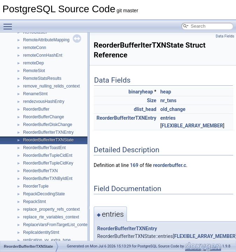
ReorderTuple (36, 186)
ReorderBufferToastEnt (44, 147)
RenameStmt (35, 93)
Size (151, 100)
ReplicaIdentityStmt (41, 232)
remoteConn (34, 47)
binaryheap (141, 91)
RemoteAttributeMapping (46, 39)
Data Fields (225, 36)
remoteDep (33, 63)
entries (168, 118)
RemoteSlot (34, 70)
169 (134, 165)
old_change (173, 109)
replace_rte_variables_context (51, 217)
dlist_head (145, 109)
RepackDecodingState (44, 193)
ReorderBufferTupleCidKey (48, 163)
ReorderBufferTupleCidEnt (47, 155)
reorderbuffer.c (169, 165)
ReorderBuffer (36, 109)
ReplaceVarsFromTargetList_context (57, 224)
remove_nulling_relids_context (51, 86)
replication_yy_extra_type (47, 240)
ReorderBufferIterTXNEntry (48, 132)
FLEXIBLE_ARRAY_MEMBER (192, 125)
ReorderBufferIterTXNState (48, 140)
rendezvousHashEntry (43, 101)
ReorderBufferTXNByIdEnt (47, 178)
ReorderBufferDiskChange (47, 124)
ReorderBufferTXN (40, 170)
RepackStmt (34, 201)
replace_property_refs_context (51, 209)
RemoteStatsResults (42, 78)
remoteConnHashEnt (42, 55)
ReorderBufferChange (43, 116)
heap (165, 91)
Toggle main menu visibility (9, 23)
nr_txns (168, 100)
